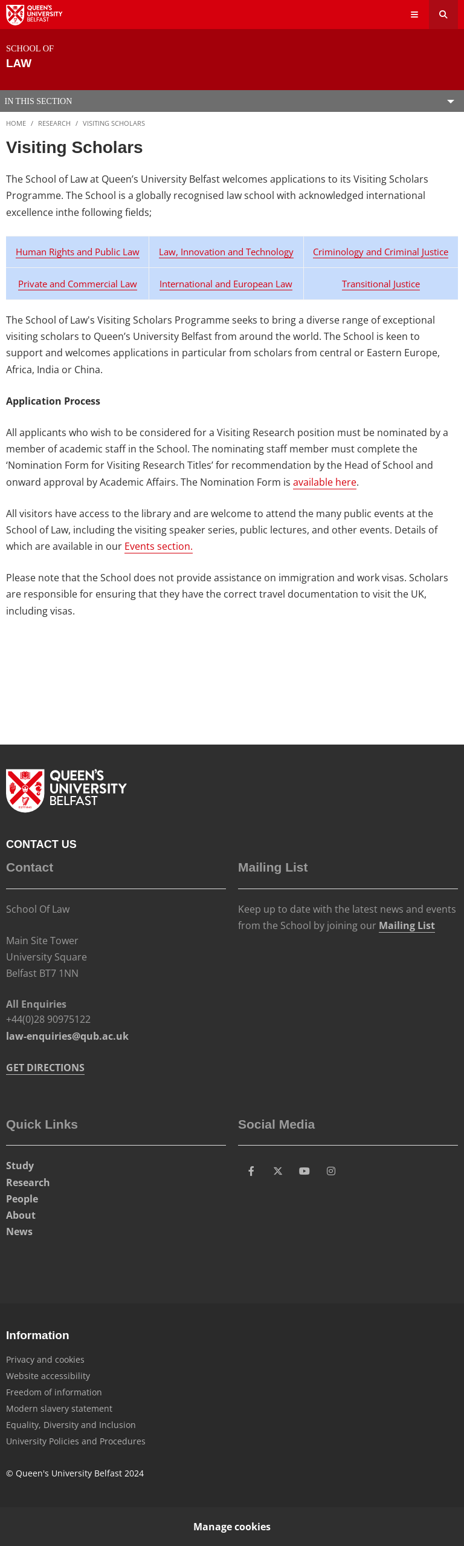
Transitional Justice (381, 284)
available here (324, 482)
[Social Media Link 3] (304, 1171)
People (22, 1198)
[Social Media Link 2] (278, 1171)
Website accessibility (48, 1375)
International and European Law (226, 284)
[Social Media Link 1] (251, 1171)
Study (20, 1165)
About (21, 1215)
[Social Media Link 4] (331, 1171)
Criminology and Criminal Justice (380, 252)
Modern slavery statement (59, 1408)
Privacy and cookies (45, 1359)
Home (16, 123)
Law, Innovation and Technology (226, 252)
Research (54, 123)
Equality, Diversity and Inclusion (71, 1424)
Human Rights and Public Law (78, 252)
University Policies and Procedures (76, 1441)
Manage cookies (232, 1526)
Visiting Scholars (114, 123)
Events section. (158, 546)
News (19, 1231)
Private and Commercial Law (77, 284)
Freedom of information (54, 1392)
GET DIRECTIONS (45, 1067)
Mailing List (407, 925)
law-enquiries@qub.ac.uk (67, 1036)
